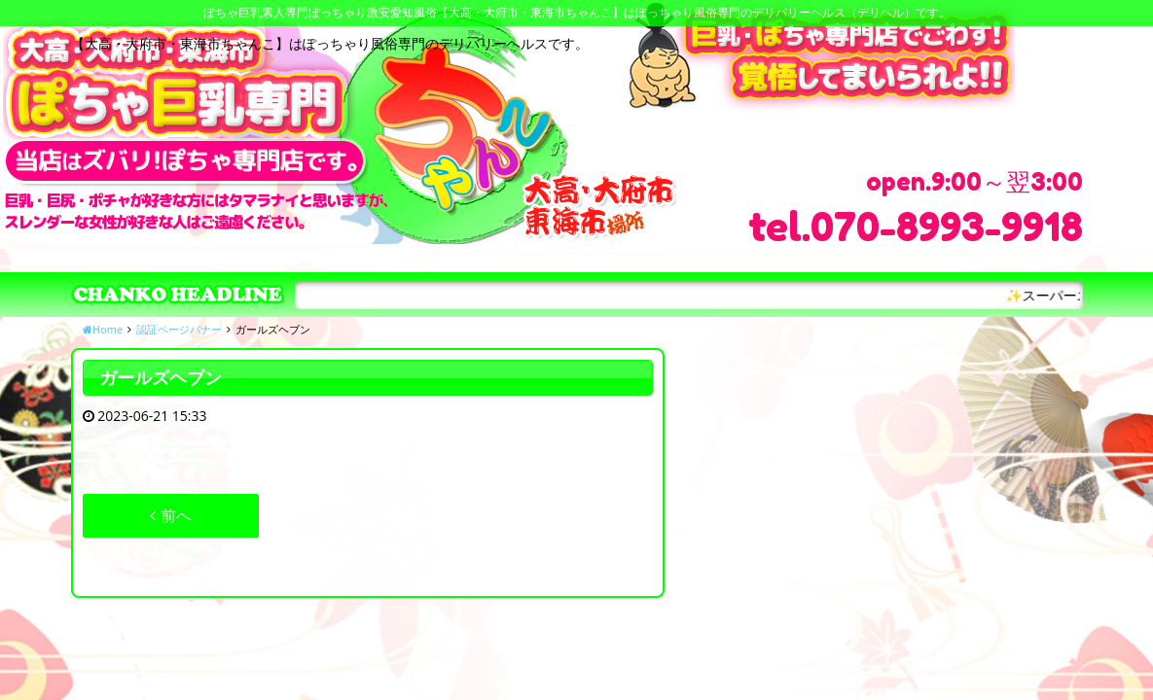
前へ (170, 515)
